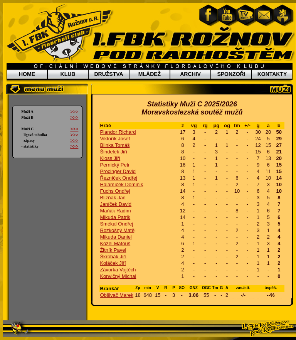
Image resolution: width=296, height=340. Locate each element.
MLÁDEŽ (149, 74)
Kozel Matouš (115, 243)
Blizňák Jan (112, 197)
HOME (27, 74)
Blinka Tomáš (115, 145)
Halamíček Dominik (121, 184)
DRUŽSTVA (108, 74)
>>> (74, 111)
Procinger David (118, 171)
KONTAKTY (272, 74)
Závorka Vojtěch (118, 270)
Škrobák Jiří (113, 256)
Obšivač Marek (116, 295)
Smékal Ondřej (116, 224)
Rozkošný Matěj (117, 230)
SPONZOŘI (231, 74)
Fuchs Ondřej (115, 191)
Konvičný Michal (118, 276)
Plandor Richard (118, 132)
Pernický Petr (115, 165)
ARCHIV (190, 74)
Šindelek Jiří (113, 152)
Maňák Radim (115, 211)
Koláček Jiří (113, 263)
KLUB (68, 74)
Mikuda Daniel (115, 237)
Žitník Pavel (113, 250)
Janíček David (115, 204)
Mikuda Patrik (115, 217)
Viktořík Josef (115, 138)
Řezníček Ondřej (118, 178)
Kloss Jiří (110, 158)
